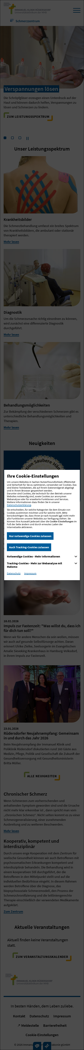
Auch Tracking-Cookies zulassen (29, 547)
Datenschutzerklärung (19, 505)
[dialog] (42, 525)
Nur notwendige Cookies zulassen (30, 536)
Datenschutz (14, 573)
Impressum (30, 573)
